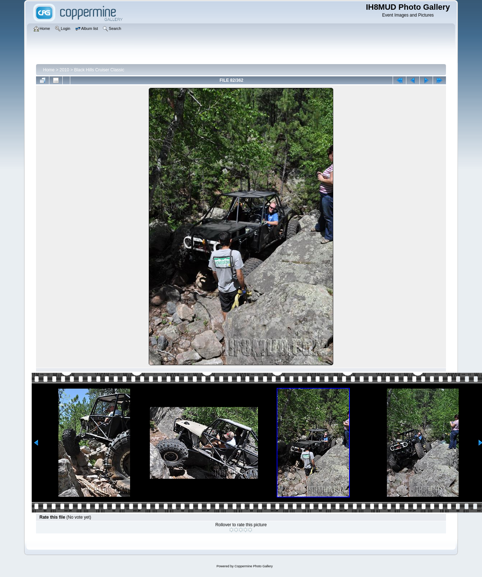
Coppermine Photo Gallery (254, 566)
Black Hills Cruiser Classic (99, 69)
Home (49, 69)
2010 (64, 69)
